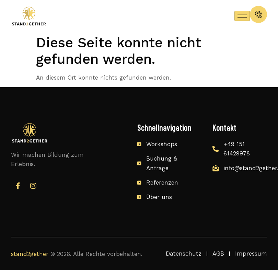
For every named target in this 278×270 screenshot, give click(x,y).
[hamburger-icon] (242, 16)
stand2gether (29, 253)
